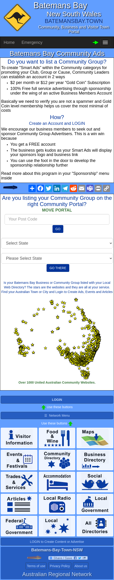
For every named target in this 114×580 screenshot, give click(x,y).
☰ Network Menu (57, 415)
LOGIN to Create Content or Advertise (57, 542)
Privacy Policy (60, 566)
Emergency (32, 42)
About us (80, 566)
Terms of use (36, 566)
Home (9, 42)
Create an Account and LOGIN (57, 123)
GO (58, 229)
